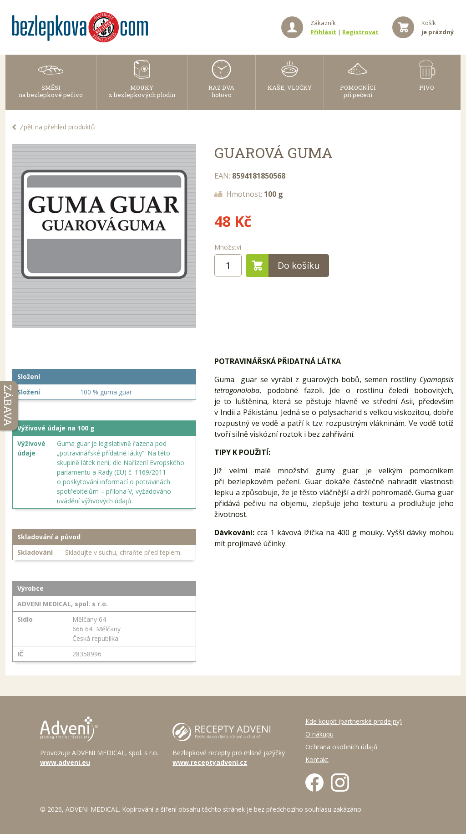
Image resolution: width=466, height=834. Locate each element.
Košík (437, 27)
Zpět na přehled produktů (57, 127)
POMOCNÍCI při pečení (358, 91)
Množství (227, 247)
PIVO (426, 87)
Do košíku (283, 265)
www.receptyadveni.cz (209, 762)
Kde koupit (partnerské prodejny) (353, 721)
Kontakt (317, 759)
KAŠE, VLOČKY (290, 87)
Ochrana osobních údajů (341, 746)
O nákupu (319, 734)
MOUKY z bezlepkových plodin (142, 91)
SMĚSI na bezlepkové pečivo (51, 91)
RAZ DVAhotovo (221, 91)
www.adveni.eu (65, 762)
